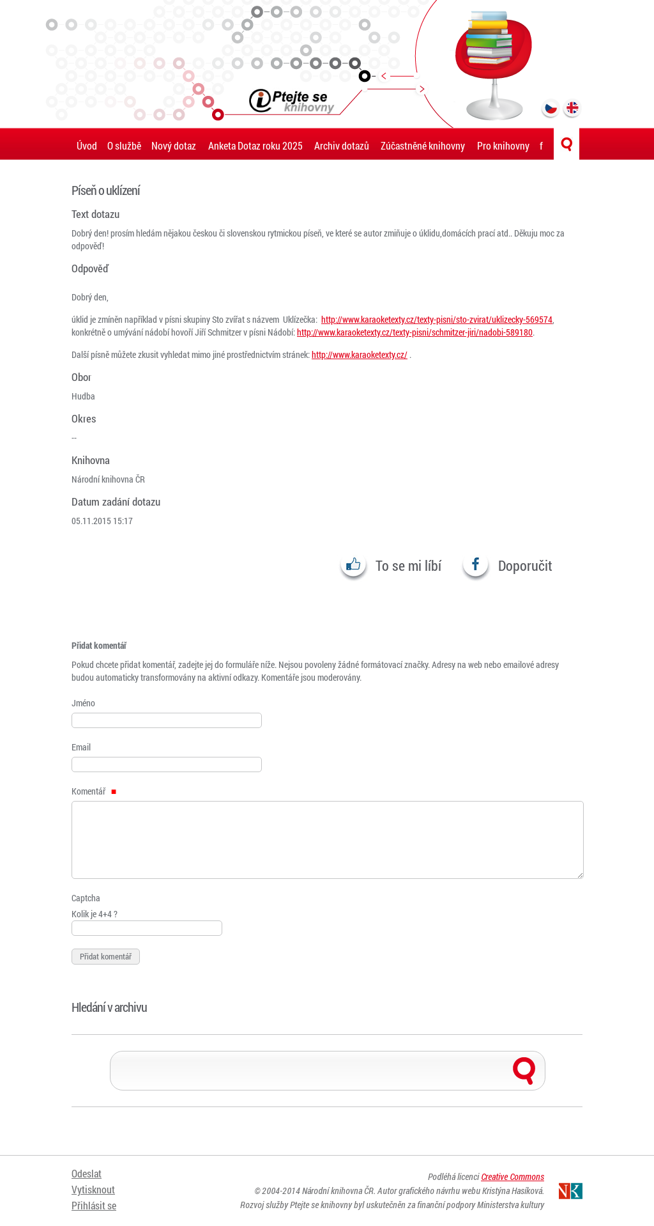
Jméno (83, 703)
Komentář (94, 791)
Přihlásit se (94, 1205)
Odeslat (87, 1173)
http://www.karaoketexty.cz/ (359, 354)
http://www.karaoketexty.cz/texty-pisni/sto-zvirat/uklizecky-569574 (436, 319)
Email (81, 747)
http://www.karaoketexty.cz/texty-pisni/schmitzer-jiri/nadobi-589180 (415, 332)
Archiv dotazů (341, 145)
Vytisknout (93, 1189)
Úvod (87, 145)
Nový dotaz (173, 145)
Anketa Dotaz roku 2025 (255, 145)
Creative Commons (512, 1176)
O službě (124, 145)
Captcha (86, 898)
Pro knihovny (503, 145)
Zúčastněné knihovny (423, 145)
